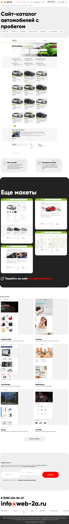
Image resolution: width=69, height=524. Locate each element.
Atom (61, 31)
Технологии (54, 512)
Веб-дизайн (23, 31)
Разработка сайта (33, 31)
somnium (38, 339)
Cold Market (5, 385)
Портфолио (18, 2)
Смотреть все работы (34, 439)
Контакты (43, 2)
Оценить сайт (37, 2)
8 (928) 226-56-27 (51, 1)
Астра (3, 430)
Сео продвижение (53, 31)
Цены (31, 2)
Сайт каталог (13, 5)
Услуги (23, 2)
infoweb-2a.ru (23, 504)
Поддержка (43, 31)
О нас (28, 2)
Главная (2, 5)
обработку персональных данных (27, 481)
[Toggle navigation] (2, 2)
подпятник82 (6, 339)
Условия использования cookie (32, 522)
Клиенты (42, 512)
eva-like (38, 430)
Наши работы (7, 5)
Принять (42, 522)
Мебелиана (39, 385)
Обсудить (50, 476)
